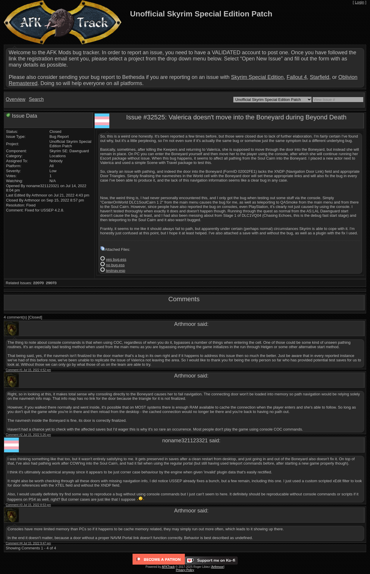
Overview (16, 99)
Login (359, 2)
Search (36, 99)
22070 (38, 283)
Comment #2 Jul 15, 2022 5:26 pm (28, 434)
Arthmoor (218, 566)
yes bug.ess (116, 259)
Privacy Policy (185, 570)
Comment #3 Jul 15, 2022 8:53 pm (28, 505)
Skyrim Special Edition (257, 77)
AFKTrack (168, 566)
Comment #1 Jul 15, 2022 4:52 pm (28, 370)
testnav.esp (115, 270)
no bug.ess (115, 265)
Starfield (319, 77)
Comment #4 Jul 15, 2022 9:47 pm (28, 543)
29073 (51, 283)
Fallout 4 (297, 77)
